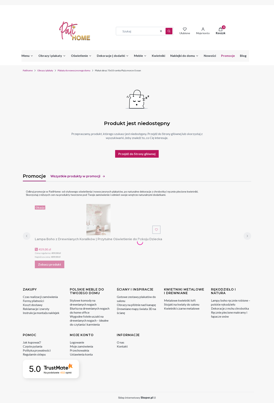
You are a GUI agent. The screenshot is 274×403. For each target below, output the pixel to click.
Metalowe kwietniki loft (180, 300)
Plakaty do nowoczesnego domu (74, 70)
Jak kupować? (32, 342)
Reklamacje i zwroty (36, 309)
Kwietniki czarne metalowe (181, 308)
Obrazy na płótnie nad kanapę (136, 305)
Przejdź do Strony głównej (136, 154)
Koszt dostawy (32, 305)
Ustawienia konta (81, 354)
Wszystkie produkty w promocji (77, 176)
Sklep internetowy (135, 397)
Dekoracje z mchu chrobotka (230, 308)
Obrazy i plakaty (45, 70)
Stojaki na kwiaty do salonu (181, 304)
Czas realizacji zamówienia (40, 297)
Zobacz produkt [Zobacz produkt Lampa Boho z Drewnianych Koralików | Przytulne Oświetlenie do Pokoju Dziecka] (49, 264)
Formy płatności (33, 301)
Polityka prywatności (37, 350)
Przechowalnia (79, 350)
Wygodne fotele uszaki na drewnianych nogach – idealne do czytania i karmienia (89, 320)
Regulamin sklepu (34, 354)
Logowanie (77, 342)
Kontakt (122, 346)
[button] (169, 31)
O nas (120, 342)
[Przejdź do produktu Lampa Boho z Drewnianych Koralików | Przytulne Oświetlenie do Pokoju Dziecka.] (98, 219)
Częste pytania (32, 346)
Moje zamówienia (81, 346)
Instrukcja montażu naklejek (41, 313)
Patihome (28, 70)
